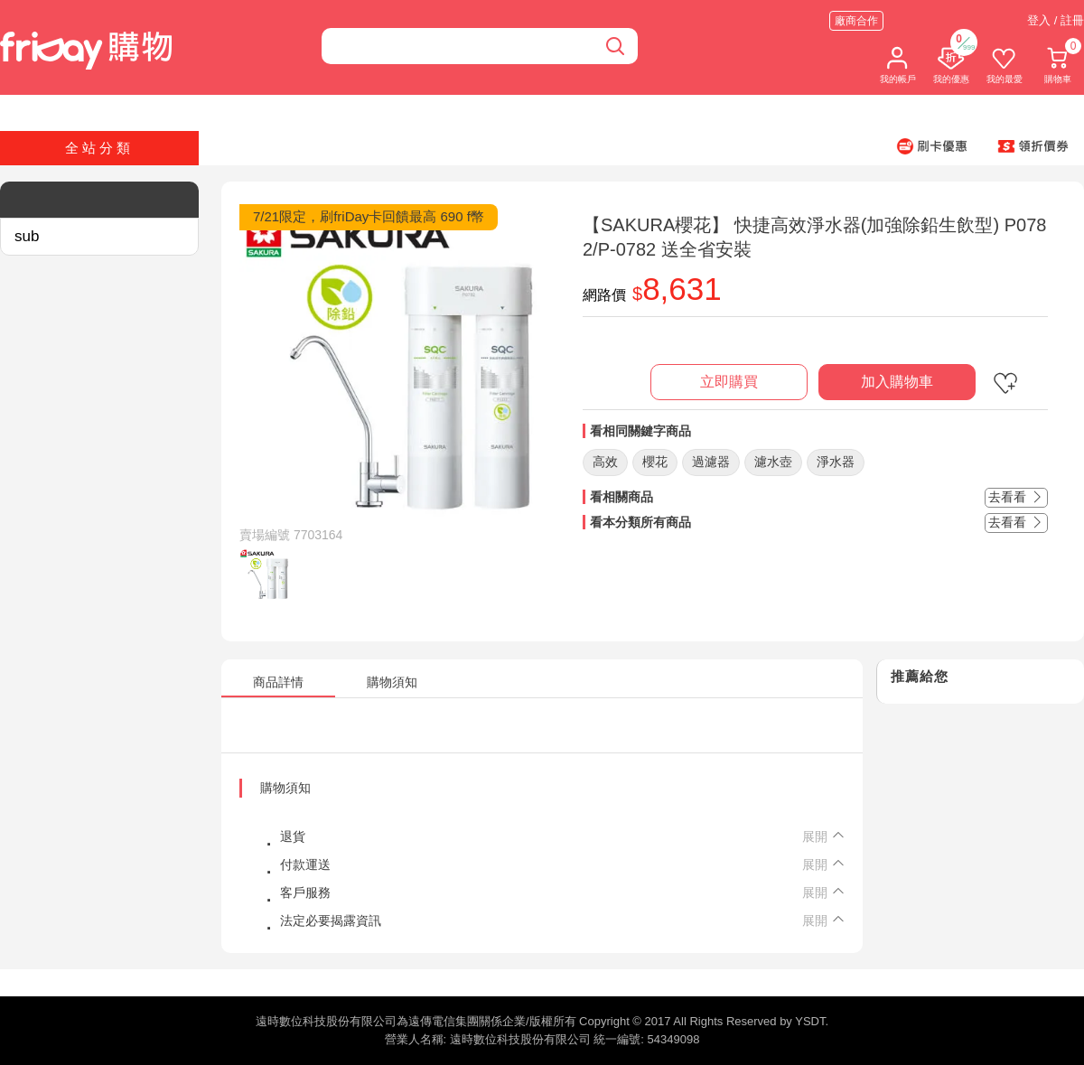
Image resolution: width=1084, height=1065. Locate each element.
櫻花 (655, 461)
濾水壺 (773, 461)
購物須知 (285, 787)
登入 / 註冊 (1055, 20)
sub (26, 236)
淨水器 (836, 461)
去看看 (1016, 497)
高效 (605, 461)
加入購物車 (897, 381)
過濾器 (711, 461)
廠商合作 (856, 20)
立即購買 (729, 381)
